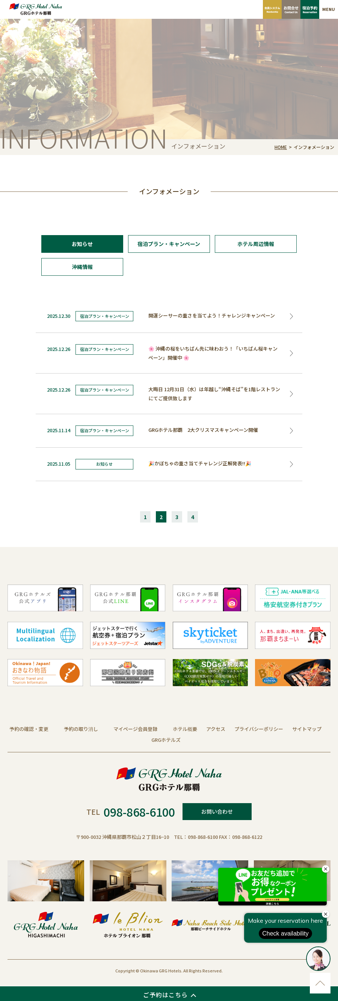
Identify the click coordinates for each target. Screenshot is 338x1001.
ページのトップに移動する (320, 983)
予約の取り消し (81, 728)
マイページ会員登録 (135, 728)
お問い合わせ (217, 811)
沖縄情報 (82, 266)
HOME (281, 147)
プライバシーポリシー (258, 728)
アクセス (215, 728)
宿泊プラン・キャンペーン (168, 244)
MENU (328, 9)
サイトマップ (306, 728)
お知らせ (82, 244)
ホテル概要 (185, 728)
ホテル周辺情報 (255, 244)
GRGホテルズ (166, 739)
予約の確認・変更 (28, 728)
